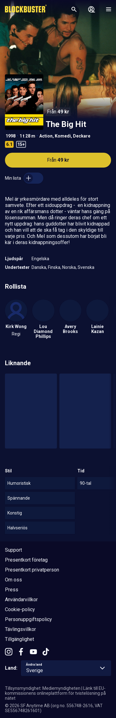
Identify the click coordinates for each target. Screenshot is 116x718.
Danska (39, 267)
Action (46, 136)
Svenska (86, 267)
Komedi (63, 136)
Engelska (40, 258)
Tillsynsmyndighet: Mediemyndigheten (42, 688)
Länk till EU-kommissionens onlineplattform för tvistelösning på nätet (55, 693)
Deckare (81, 136)
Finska (54, 267)
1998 (10, 136)
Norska (69, 267)
